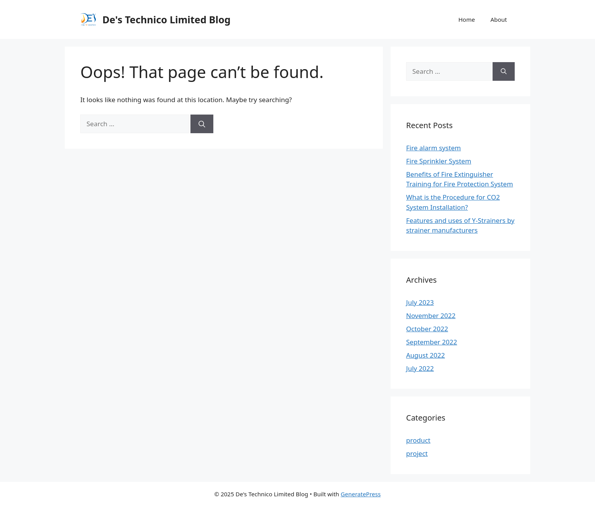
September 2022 (431, 341)
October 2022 (427, 328)
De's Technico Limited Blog (166, 19)
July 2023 (420, 302)
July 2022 (420, 368)
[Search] (201, 124)
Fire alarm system (433, 147)
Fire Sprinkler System (438, 160)
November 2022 (430, 315)
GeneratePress (361, 494)
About (498, 19)
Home (466, 19)
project (417, 453)
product (418, 440)
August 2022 (425, 355)
